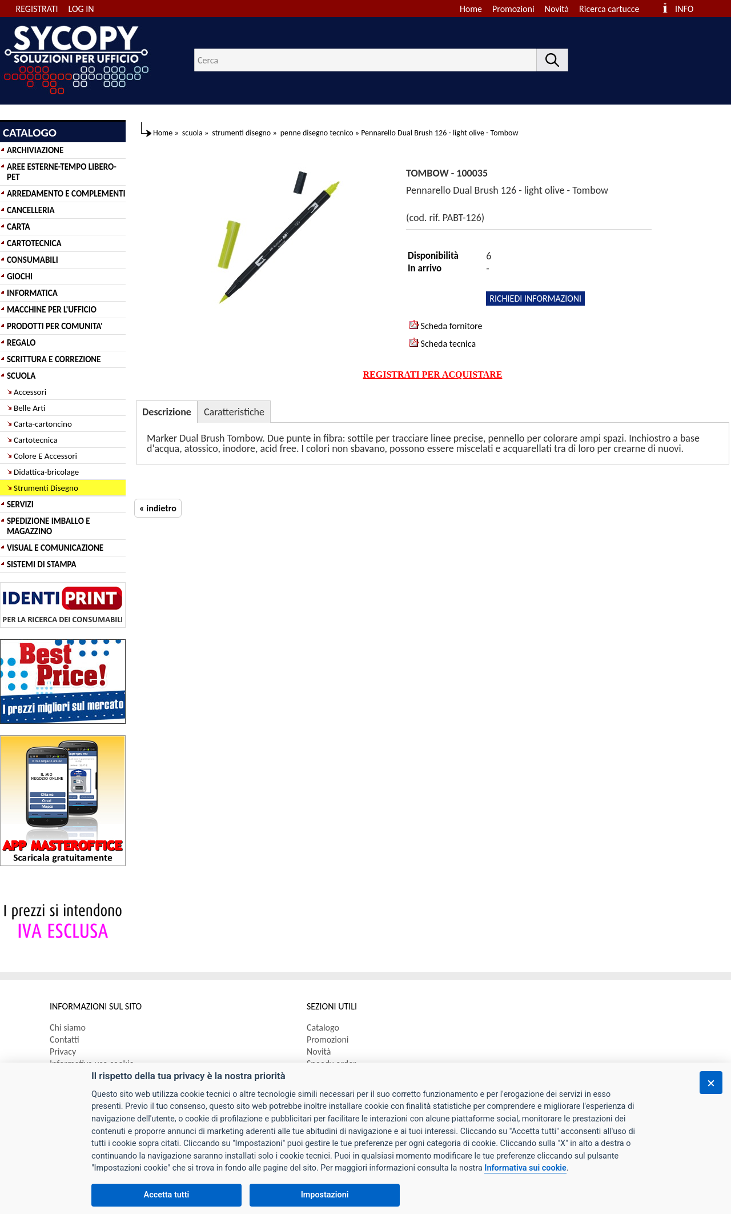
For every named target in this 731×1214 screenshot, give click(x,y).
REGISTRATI (37, 8)
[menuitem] (614, 8)
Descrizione (166, 412)
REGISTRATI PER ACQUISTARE (433, 374)
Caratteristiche (234, 412)
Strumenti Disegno (46, 488)
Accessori (30, 392)
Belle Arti (30, 408)
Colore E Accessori (45, 456)
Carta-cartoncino (43, 424)
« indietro (157, 508)
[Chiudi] (711, 1082)
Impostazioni (325, 1195)
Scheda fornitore (445, 325)
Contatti (64, 1039)
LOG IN (81, 8)
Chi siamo (68, 1027)
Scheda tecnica (442, 343)
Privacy (63, 1051)
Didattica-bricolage (46, 472)
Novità (557, 8)
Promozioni (513, 8)
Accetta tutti (167, 1195)
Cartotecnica (36, 440)
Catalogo (323, 1027)
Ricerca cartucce (609, 8)
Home (471, 8)
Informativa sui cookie (525, 1168)
